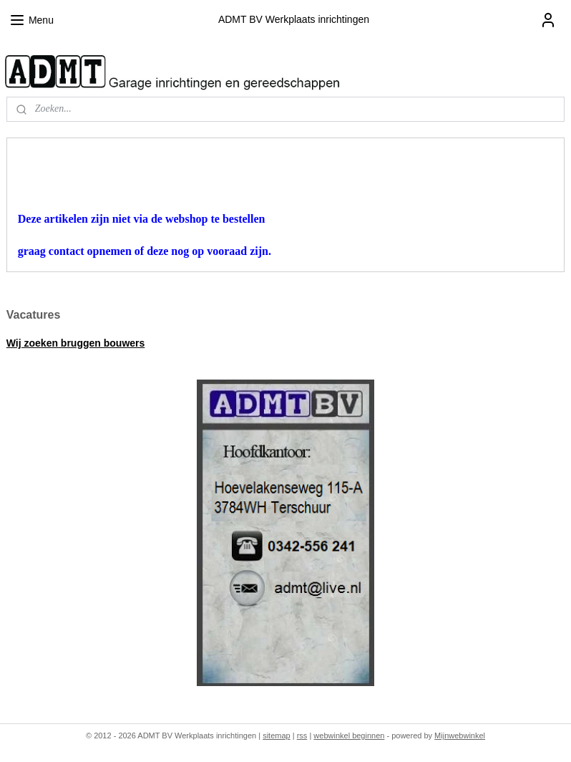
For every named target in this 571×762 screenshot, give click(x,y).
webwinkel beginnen (348, 735)
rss (302, 735)
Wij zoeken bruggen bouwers (75, 343)
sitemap (277, 735)
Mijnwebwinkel (459, 735)
